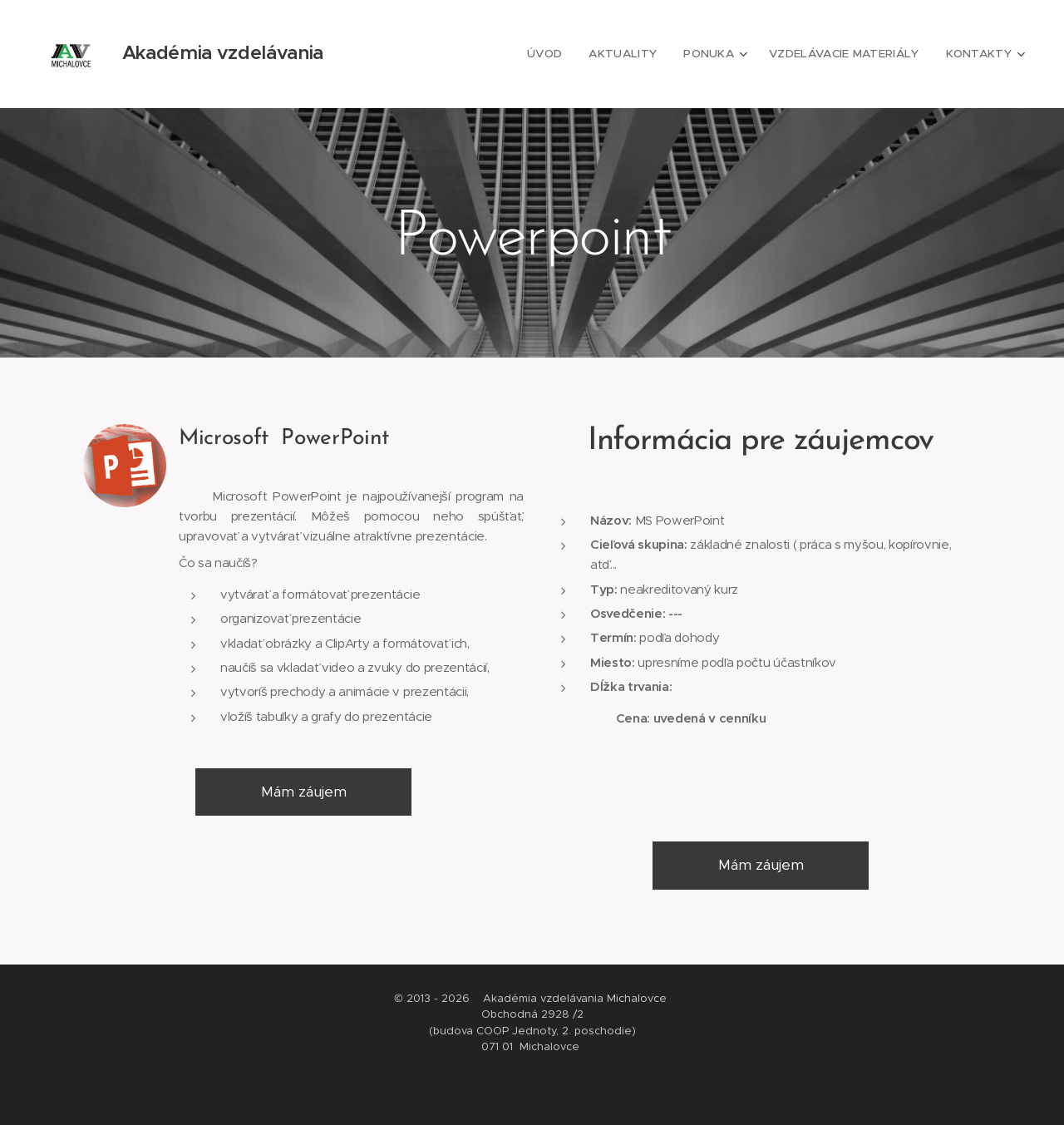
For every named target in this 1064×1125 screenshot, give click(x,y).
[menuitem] (562, 54)
